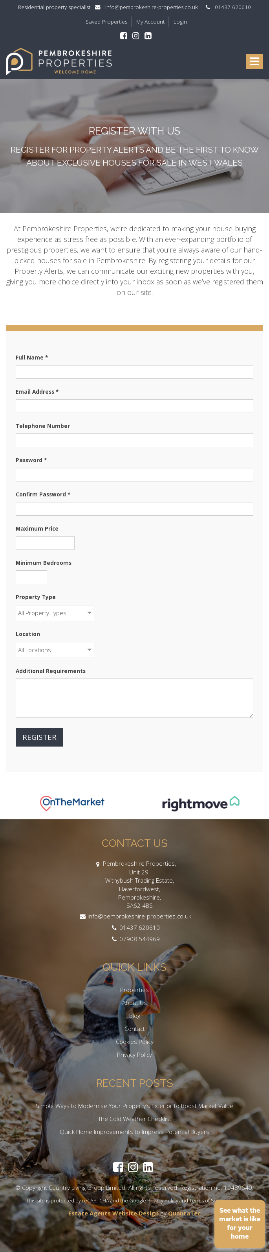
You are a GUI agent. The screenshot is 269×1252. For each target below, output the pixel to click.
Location (28, 634)
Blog (134, 1016)
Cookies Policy (135, 1041)
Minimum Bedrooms (43, 562)
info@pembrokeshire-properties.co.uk (149, 7)
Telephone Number (43, 426)
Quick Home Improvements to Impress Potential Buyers (134, 1132)
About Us (134, 1003)
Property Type (36, 597)
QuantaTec (184, 1213)
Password (31, 460)
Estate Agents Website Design (113, 1213)
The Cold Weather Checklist (134, 1119)
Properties (134, 990)
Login (180, 21)
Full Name (32, 357)
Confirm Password (43, 494)
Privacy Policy (134, 1054)
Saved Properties (106, 21)
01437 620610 (227, 7)
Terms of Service (209, 1200)
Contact (134, 1029)
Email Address (37, 391)
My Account (150, 21)
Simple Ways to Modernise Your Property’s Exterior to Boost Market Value (134, 1106)
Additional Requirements (51, 671)
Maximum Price (37, 528)
